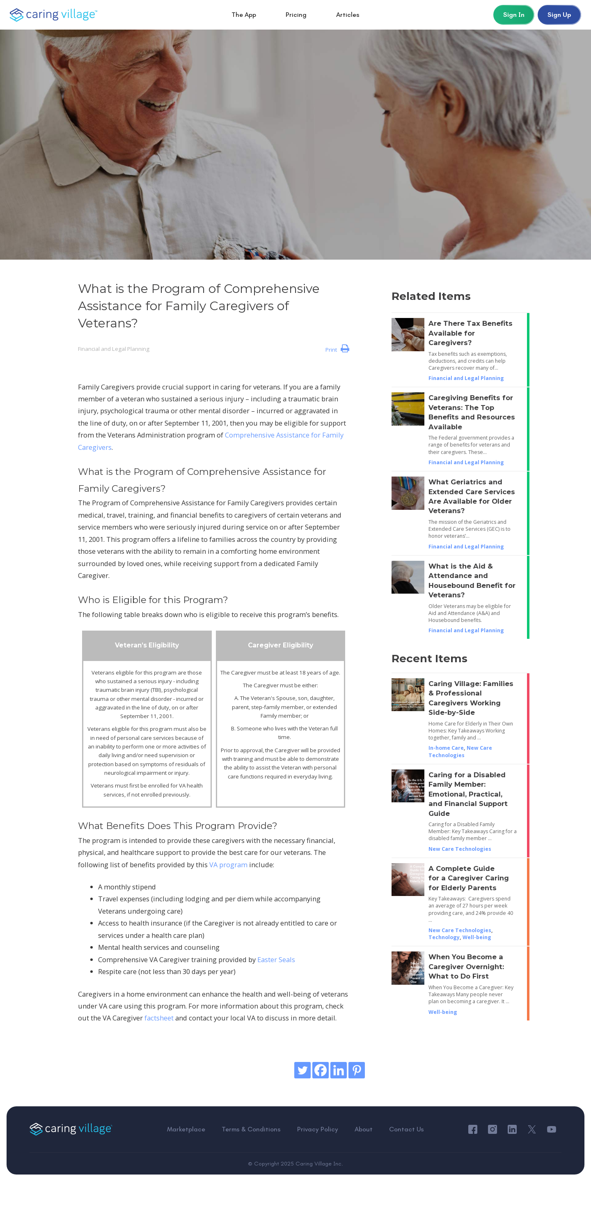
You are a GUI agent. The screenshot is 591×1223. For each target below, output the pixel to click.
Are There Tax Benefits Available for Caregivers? (470, 333)
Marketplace (186, 1129)
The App (243, 14)
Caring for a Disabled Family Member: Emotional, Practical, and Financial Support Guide (468, 794)
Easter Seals (276, 959)
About (364, 1129)
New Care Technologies (460, 751)
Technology (444, 937)
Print (337, 348)
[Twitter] (302, 1070)
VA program (228, 864)
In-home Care (446, 747)
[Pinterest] (356, 1070)
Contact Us (406, 1129)
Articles (348, 14)
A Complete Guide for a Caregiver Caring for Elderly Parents (468, 878)
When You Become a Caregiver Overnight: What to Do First (466, 966)
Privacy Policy (317, 1129)
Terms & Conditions (251, 1129)
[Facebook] (320, 1070)
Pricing (296, 14)
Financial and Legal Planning (113, 348)
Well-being (477, 937)
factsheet (159, 1018)
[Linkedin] (338, 1070)
